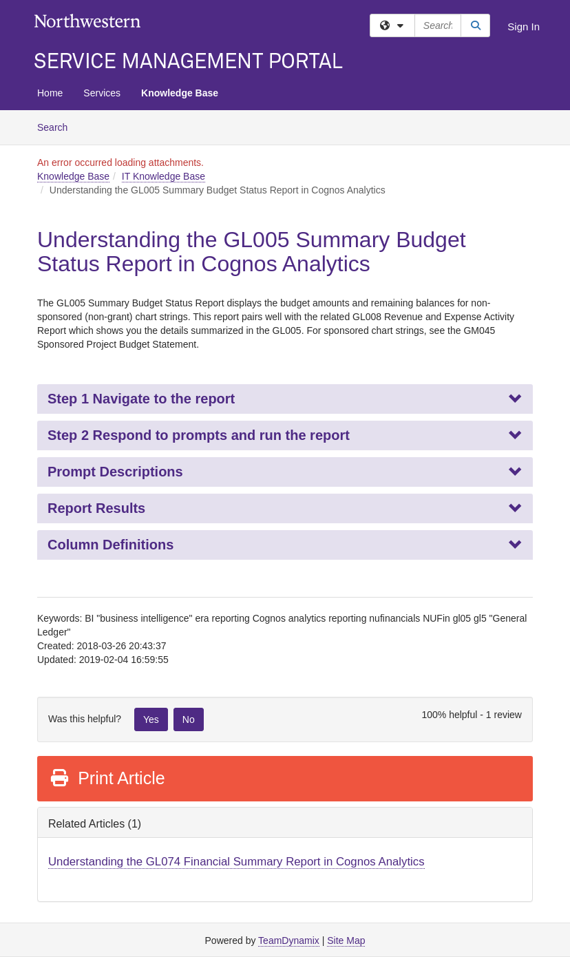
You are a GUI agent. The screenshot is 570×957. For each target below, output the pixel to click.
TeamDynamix (288, 940)
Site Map (346, 940)
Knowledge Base (179, 92)
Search (57, 126)
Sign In (523, 26)
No (188, 719)
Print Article (107, 778)
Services (101, 92)
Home (50, 92)
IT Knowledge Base (163, 176)
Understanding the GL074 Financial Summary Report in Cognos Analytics (236, 861)
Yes (151, 719)
